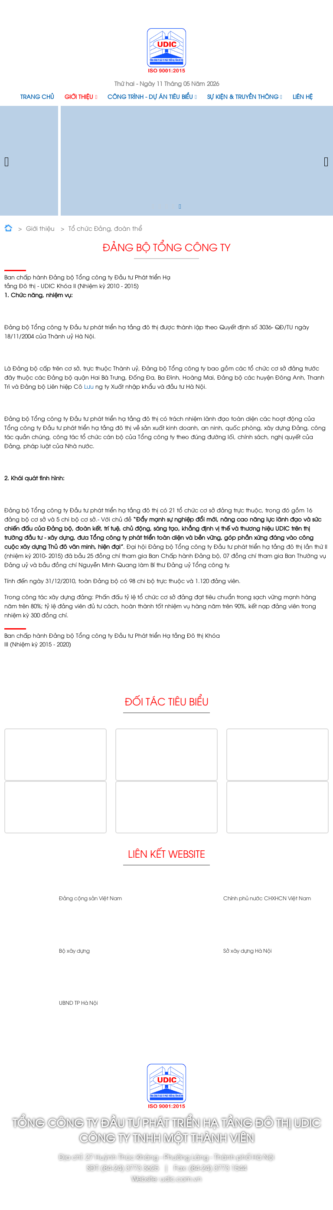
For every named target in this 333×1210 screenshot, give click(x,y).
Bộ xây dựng (74, 950)
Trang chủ (37, 96)
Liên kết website (166, 853)
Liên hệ (303, 96)
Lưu (88, 386)
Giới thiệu (81, 96)
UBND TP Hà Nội (78, 1002)
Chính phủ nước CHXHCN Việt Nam (267, 898)
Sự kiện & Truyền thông (244, 96)
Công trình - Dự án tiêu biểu (152, 96)
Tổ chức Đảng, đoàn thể (105, 228)
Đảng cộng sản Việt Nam (90, 898)
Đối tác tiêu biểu (167, 701)
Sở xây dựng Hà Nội (247, 950)
